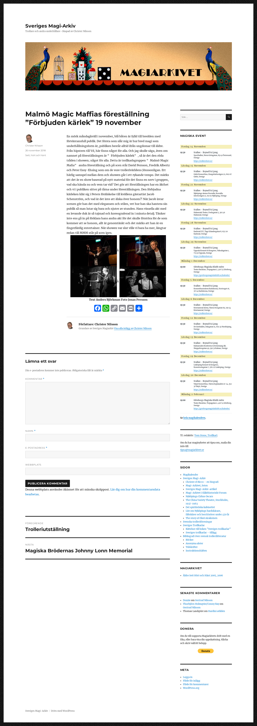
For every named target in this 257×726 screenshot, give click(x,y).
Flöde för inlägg (191, 680)
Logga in (187, 677)
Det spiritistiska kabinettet (200, 507)
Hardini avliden (216, 611)
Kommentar (34, 378)
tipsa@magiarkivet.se (192, 449)
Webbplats (33, 464)
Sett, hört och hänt (35, 155)
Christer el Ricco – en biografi (202, 481)
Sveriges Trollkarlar (194, 525)
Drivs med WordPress (63, 710)
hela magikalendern (194, 417)
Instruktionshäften (196, 550)
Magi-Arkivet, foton (197, 485)
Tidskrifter (192, 547)
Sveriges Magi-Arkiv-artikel (201, 489)
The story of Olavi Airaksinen (201, 518)
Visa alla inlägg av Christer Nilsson (133, 328)
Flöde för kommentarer (196, 684)
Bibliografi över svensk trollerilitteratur (204, 536)
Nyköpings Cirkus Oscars (199, 496)
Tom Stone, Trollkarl (205, 435)
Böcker (189, 539)
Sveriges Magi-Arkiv (50, 26)
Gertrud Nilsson (204, 600)
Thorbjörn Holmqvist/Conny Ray (201, 603)
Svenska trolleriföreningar (197, 521)
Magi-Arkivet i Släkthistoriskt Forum (206, 492)
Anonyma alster (194, 543)
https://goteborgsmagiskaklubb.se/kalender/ (212, 275)
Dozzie (186, 600)
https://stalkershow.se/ (203, 161)
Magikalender (190, 474)
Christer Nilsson (34, 145)
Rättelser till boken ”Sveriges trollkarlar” (208, 529)
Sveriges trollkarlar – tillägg (201, 532)
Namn (30, 431)
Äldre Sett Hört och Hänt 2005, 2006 (203, 575)
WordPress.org (191, 688)
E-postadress (36, 447)
